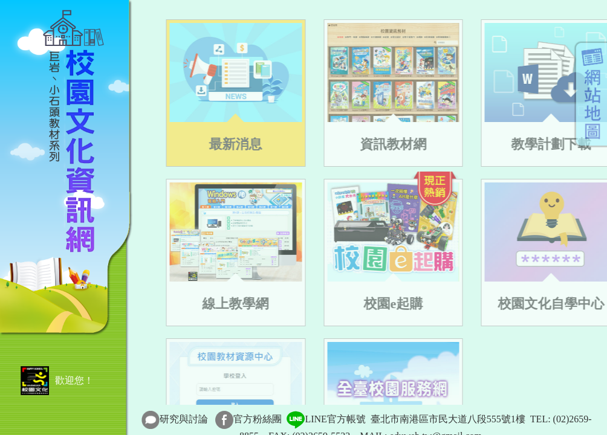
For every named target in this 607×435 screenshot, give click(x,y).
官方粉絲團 (257, 419)
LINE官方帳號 (326, 419)
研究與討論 (184, 419)
